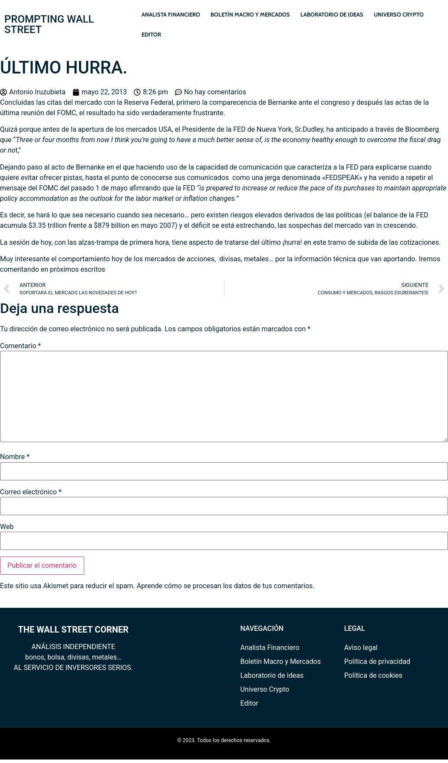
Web (6, 526)
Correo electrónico (31, 492)
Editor (151, 34)
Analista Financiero (171, 14)
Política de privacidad (377, 661)
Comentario (20, 346)
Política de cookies (373, 675)
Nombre (15, 456)
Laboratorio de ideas (331, 14)
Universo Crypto (399, 14)
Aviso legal (361, 647)
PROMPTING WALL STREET (49, 24)
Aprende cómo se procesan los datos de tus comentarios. (226, 586)
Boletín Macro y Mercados (250, 14)
